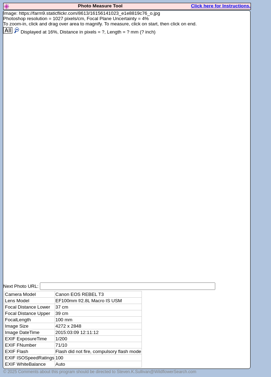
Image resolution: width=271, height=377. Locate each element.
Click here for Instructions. (221, 5)
